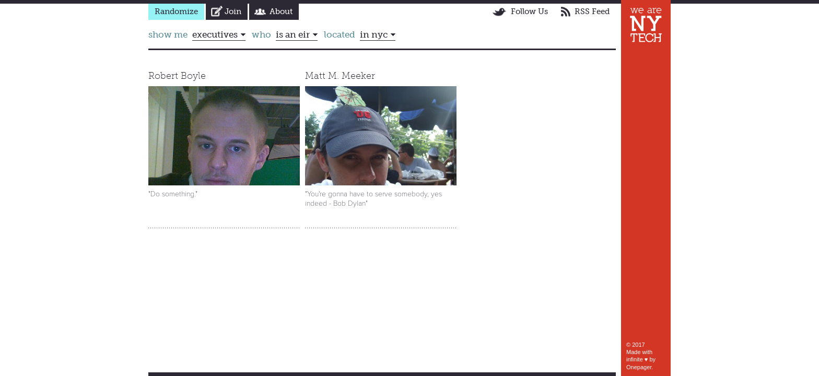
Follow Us (529, 11)
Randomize (176, 11)
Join (233, 11)
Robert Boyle (177, 75)
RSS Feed (592, 11)
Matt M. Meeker (340, 75)
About (281, 11)
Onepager (638, 367)
